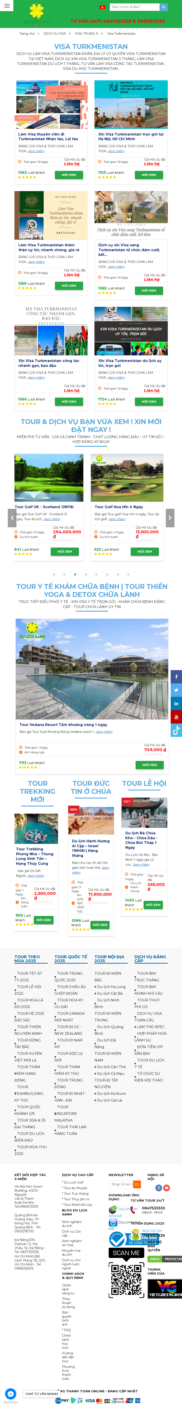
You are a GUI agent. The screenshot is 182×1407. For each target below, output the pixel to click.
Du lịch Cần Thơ (111, 1067)
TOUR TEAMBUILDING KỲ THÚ (29, 1093)
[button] (53, 574)
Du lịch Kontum (111, 1094)
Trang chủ (27, 34)
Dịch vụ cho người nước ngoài (71, 1264)
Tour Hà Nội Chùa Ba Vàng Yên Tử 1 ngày (141, 838)
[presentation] (12, 518)
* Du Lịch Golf (72, 1183)
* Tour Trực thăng (75, 1194)
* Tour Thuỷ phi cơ (75, 1199)
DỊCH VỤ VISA (55, 34)
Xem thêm (36, 151)
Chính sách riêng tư (68, 1289)
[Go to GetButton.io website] (11, 1402)
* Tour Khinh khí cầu (77, 1205)
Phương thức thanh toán (68, 1373)
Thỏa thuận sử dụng (68, 1303)
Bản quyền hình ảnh (67, 1318)
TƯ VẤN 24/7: (117, 21)
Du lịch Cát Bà (109, 993)
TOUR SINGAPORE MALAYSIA (65, 1113)
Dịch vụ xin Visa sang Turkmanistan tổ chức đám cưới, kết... (129, 250)
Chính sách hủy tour (66, 1342)
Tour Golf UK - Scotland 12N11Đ (128, 507)
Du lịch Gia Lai (109, 1100)
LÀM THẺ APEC (150, 1027)
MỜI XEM (69, 175)
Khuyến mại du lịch (71, 1253)
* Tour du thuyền (74, 1188)
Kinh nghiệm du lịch (72, 1224)
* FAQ (66, 1330)
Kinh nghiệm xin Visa (72, 1243)
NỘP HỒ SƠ (152, 1231)
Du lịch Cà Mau (110, 1073)
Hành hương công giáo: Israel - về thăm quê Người (89, 846)
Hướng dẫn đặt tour (68, 1357)
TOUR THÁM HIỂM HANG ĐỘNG (27, 1073)
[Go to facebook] (10, 1393)
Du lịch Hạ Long (111, 987)
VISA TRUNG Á (86, 34)
